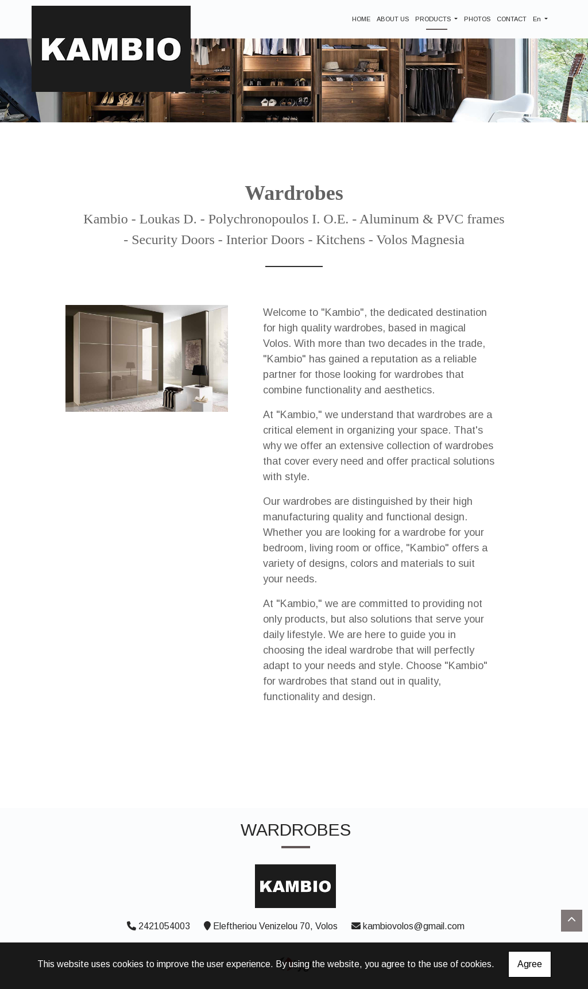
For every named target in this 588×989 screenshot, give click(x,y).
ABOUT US (393, 19)
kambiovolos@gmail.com (414, 926)
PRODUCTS (433, 19)
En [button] (538, 19)
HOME (361, 19)
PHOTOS (477, 19)
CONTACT (512, 19)
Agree (529, 964)
